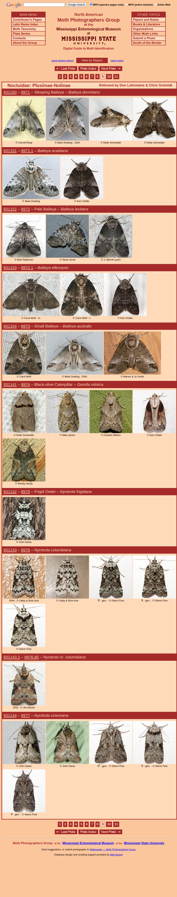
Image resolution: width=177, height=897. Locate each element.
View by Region (92, 60)
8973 (25, 326)
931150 (10, 92)
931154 (10, 326)
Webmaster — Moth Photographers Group (113, 849)
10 (109, 76)
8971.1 (27, 150)
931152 (10, 209)
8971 (25, 92)
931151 (10, 150)
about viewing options (62, 60)
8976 (25, 550)
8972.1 (27, 267)
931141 (10, 384)
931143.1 (11, 657)
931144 (10, 715)
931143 (10, 550)
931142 (10, 491)
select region (117, 60)
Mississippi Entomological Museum (88, 843)
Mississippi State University (144, 843)
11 (116, 76)
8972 (25, 209)
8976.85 (31, 657)
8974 (25, 384)
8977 (25, 715)
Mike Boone (116, 854)
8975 (25, 491)
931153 (10, 267)
